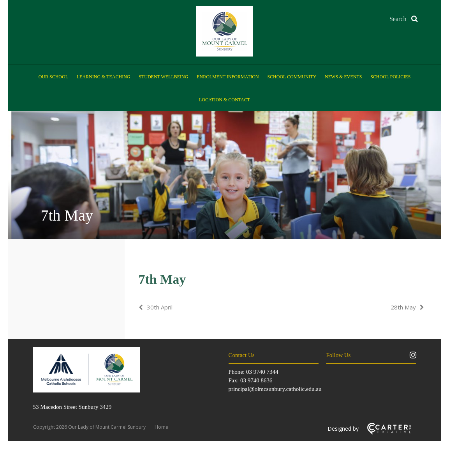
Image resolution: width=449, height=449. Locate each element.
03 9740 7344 (262, 372)
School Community (291, 77)
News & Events (343, 77)
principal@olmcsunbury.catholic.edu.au (275, 389)
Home (161, 427)
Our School (53, 77)
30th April (160, 307)
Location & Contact (224, 100)
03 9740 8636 (256, 380)
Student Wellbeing (163, 77)
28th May (403, 307)
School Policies (390, 77)
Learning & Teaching (103, 77)
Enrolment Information (228, 77)
